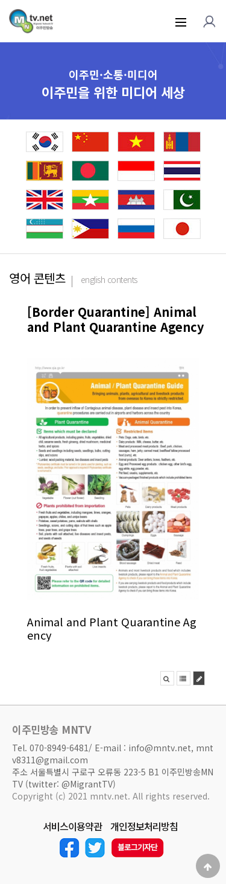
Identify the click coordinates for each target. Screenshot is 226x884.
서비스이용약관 (72, 826)
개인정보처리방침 (144, 826)
